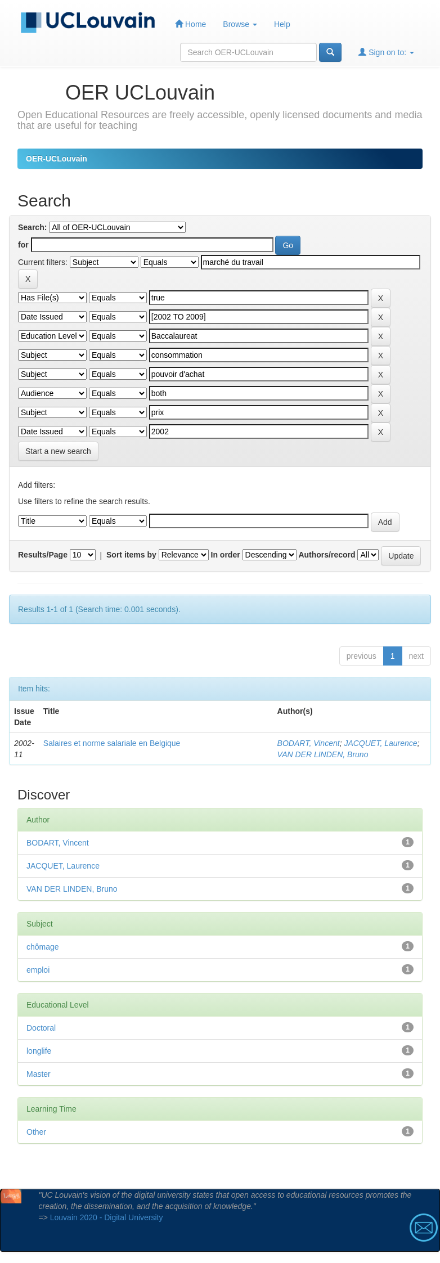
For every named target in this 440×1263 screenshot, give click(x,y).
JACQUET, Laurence (380, 743)
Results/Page (43, 554)
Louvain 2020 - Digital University (106, 1217)
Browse (240, 24)
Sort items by (131, 554)
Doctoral (41, 1027)
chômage (42, 946)
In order (225, 554)
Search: (32, 227)
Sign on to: (386, 52)
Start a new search (58, 451)
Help (282, 24)
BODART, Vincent (308, 743)
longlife (38, 1050)
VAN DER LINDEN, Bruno (323, 754)
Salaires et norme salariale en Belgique (112, 743)
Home (190, 24)
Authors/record (326, 554)
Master (38, 1073)
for (23, 244)
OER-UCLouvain (56, 158)
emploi (38, 969)
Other (36, 1131)
